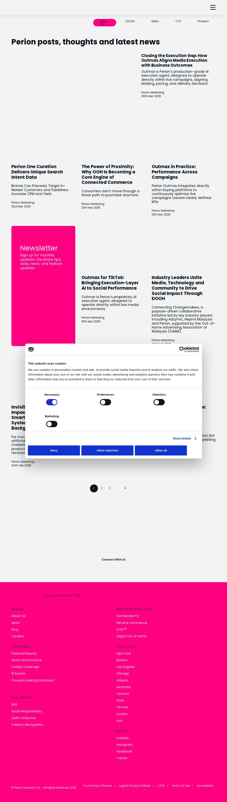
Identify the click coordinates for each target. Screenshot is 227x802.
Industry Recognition (27, 723)
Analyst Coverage (25, 665)
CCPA (161, 784)
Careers (17, 635)
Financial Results (24, 652)
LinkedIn (123, 737)
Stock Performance (26, 659)
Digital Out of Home (132, 635)
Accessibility (205, 784)
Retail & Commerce (132, 621)
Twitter (122, 757)
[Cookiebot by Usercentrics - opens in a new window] (182, 360)
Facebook (124, 750)
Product (203, 21)
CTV (178, 21)
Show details (182, 427)
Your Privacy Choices (97, 784)
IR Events (18, 672)
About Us (18, 615)
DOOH (130, 21)
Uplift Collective (23, 717)
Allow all (171, 439)
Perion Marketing (162, 101)
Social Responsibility (26, 710)
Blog (14, 628)
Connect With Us (114, 559)
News (15, 621)
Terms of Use (181, 784)
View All (103, 22)
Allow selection (113, 439)
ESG (14, 703)
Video (155, 21)
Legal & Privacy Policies (134, 784)
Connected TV (128, 615)
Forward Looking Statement (32, 679)
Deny (56, 439)
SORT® (121, 628)
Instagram (125, 743)
